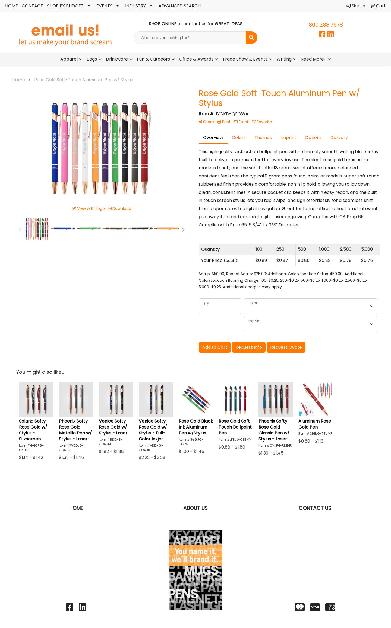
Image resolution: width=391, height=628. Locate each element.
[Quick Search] (190, 37)
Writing (284, 59)
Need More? (313, 59)
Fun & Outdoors (153, 59)
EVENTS (104, 6)
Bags (92, 59)
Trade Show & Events (244, 59)
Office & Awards (196, 59)
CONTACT (32, 6)
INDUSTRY (135, 6)
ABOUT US (195, 508)
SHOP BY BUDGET (65, 6)
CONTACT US (315, 508)
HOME (11, 6)
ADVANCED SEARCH (180, 6)
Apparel (69, 59)
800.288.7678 (326, 24)
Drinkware (117, 59)
